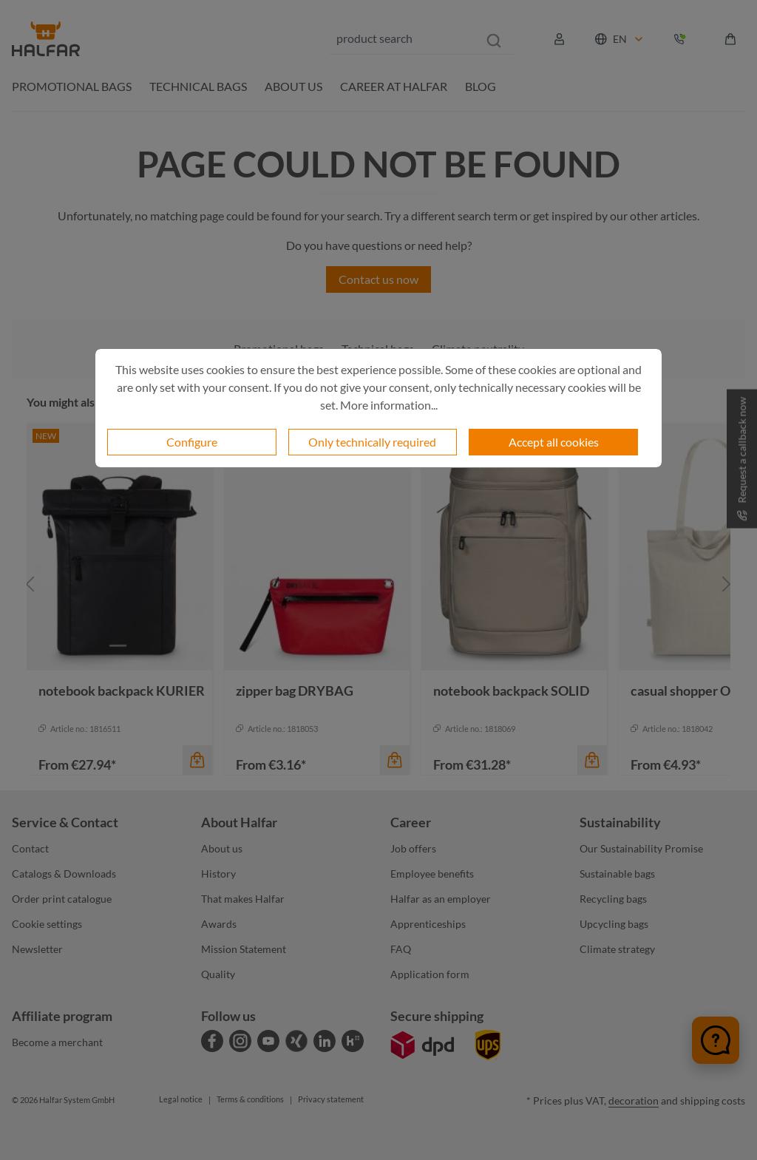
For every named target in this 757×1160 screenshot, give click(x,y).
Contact (30, 848)
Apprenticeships (428, 924)
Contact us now (378, 279)
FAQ (400, 949)
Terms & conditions (250, 1099)
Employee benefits (432, 873)
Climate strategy (617, 949)
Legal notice (181, 1099)
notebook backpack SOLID (511, 690)
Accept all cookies (554, 442)
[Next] (727, 584)
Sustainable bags (617, 873)
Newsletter (37, 949)
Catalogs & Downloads (64, 873)
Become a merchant (57, 1042)
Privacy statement (331, 1099)
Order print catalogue (62, 898)
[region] (378, 584)
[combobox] (402, 38)
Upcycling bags (614, 924)
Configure (191, 442)
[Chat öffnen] (715, 1040)
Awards (219, 924)
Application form (429, 974)
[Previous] (30, 584)
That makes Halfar (243, 898)
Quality (218, 974)
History (218, 873)
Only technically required (372, 442)
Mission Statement (243, 949)
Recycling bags (613, 898)
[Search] (494, 38)
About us (221, 848)
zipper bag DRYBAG (294, 690)
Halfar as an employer (440, 898)
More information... (389, 405)
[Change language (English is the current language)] (619, 39)
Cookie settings (47, 924)
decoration (633, 1100)
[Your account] (559, 39)
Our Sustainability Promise (641, 848)
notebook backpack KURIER (121, 690)
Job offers (413, 848)
